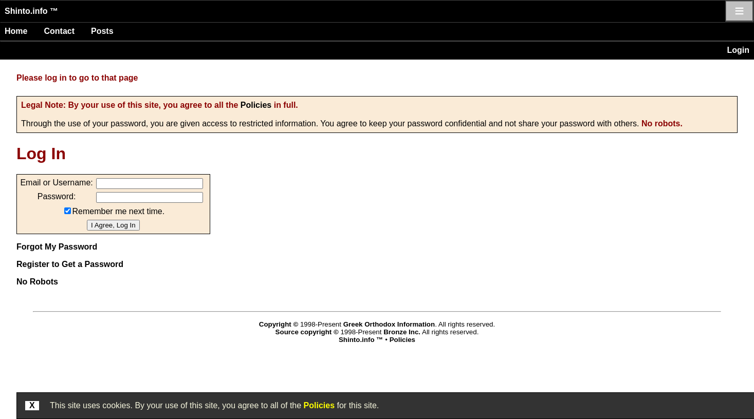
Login (738, 50)
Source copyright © (307, 332)
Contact (59, 31)
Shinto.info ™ (31, 11)
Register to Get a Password (69, 264)
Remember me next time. (118, 211)
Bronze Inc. (401, 332)
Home (16, 31)
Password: (57, 196)
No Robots (37, 281)
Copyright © (278, 324)
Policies (256, 105)
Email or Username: (56, 182)
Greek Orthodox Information (389, 324)
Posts (102, 31)
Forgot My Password (56, 246)
